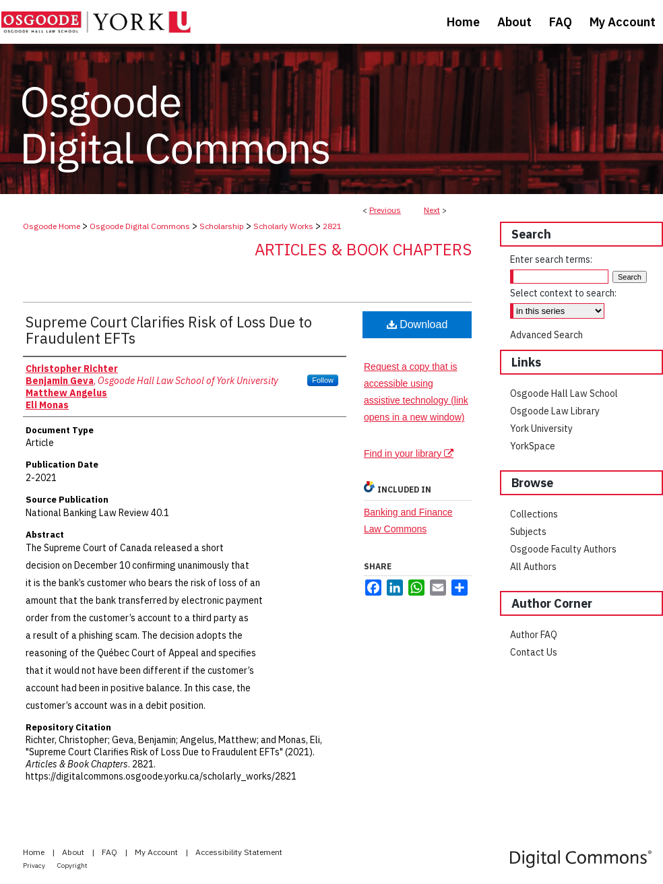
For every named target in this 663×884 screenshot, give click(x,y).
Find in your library (408, 453)
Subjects (528, 532)
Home (34, 852)
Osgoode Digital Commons (140, 226)
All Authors (533, 567)
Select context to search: (563, 293)
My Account (157, 852)
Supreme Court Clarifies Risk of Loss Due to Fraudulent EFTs (169, 330)
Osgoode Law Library (555, 411)
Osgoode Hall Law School (564, 393)
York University (541, 428)
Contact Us (533, 652)
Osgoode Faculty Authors (563, 549)
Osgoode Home (51, 226)
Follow (323, 380)
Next (432, 210)
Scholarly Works (283, 226)
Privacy (34, 865)
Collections (534, 514)
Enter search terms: (551, 259)
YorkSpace (532, 446)
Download (417, 324)
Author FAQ (533, 635)
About (74, 852)
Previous (385, 210)
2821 (332, 226)
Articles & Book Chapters (363, 249)
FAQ (110, 852)
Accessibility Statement (238, 852)
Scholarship (221, 226)
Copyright (72, 865)
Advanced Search (546, 335)
